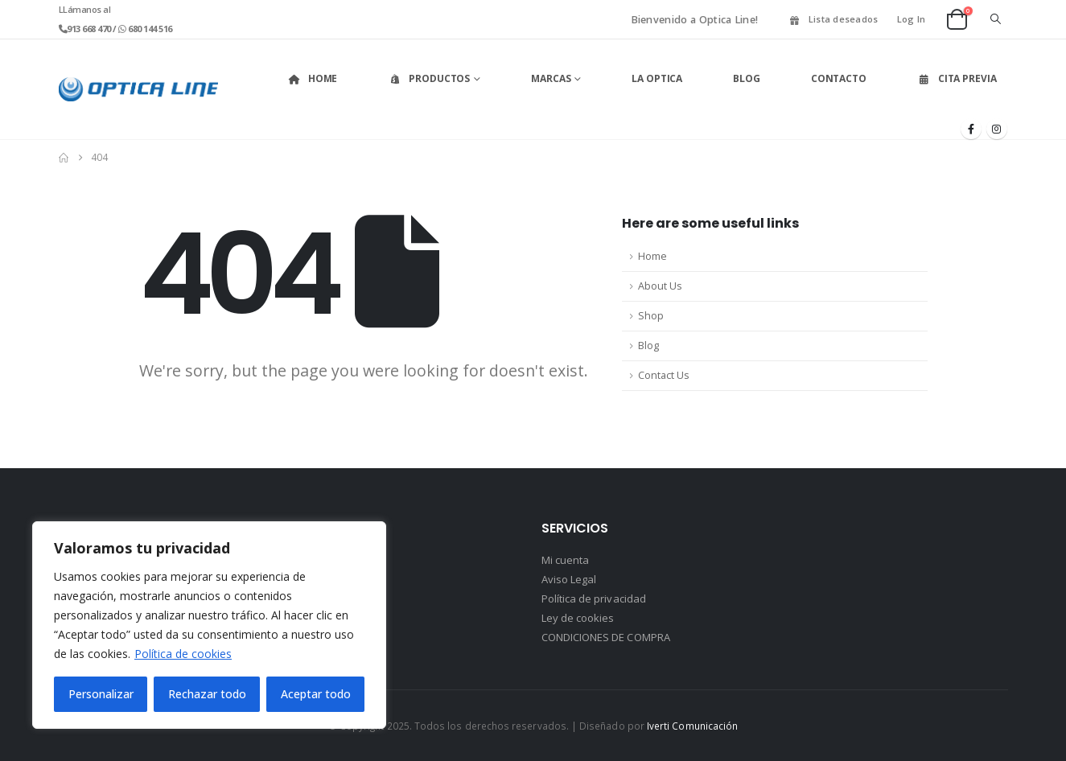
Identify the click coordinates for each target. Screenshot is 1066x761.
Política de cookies (183, 653)
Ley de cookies (578, 618)
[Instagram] (996, 128)
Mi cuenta (565, 560)
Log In (911, 19)
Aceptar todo (316, 693)
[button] (996, 19)
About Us (660, 286)
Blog (746, 78)
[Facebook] (971, 128)
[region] (209, 625)
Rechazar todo (207, 693)
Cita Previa (957, 78)
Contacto (838, 78)
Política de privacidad (593, 598)
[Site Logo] (138, 89)
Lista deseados (833, 19)
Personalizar (101, 693)
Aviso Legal (569, 579)
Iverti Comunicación (692, 725)
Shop (651, 316)
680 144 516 (149, 29)
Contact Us (663, 375)
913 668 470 (90, 29)
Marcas (550, 78)
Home (312, 78)
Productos (429, 78)
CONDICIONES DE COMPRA (605, 637)
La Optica (657, 78)
